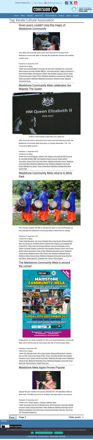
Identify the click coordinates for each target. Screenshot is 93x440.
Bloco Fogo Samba (55, 241)
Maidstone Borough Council (57, 161)
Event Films (39, 16)
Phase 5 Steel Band (44, 166)
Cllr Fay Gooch (27, 243)
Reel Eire (62, 410)
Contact (75, 16)
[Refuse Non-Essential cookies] (91, 431)
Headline (49, 402)
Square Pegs (23, 169)
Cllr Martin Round (38, 243)
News (23, 16)
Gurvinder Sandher (30, 248)
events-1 (36, 402)
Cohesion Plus (59, 69)
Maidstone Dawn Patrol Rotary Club (40, 253)
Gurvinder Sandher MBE (28, 159)
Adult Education (29, 241)
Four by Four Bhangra (58, 246)
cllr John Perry (49, 69)
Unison (50, 258)
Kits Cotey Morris (41, 161)
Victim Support (58, 258)
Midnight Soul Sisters (30, 166)
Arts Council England (30, 69)
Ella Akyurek (37, 74)
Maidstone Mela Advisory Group (29, 256)
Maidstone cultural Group (57, 76)
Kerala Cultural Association (27, 251)
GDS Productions (55, 405)
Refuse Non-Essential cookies (44, 432)
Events (31, 402)
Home (16, 16)
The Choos (69, 410)
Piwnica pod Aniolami (52, 410)
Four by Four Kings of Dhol (36, 356)
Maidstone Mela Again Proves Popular (42, 367)
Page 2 (22, 417)
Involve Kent (41, 248)
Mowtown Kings (59, 79)
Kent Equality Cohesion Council (58, 74)
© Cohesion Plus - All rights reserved (38, 436)
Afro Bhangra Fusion (30, 353)
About (69, 16)
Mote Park (22, 363)
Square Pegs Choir (43, 363)
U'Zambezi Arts (43, 258)
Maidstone (45, 76)
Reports (30, 16)
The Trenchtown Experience (28, 412)
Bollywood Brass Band (58, 353)
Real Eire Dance (31, 363)
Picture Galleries (50, 16)
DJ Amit (24, 356)
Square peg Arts (32, 258)
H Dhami (44, 74)
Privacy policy (58, 432)
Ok (32, 432)
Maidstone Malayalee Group (39, 164)
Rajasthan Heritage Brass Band (61, 166)
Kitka (45, 407)
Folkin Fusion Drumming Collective (39, 246)
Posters (61, 16)
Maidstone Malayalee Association (42, 79)
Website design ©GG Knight (57, 436)
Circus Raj (41, 69)
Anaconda (27, 405)
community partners (53, 71)
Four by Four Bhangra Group (40, 405)
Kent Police (69, 248)
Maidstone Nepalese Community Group (52, 256)
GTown (48, 356)
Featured (43, 402)
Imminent (22, 407)
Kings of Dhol (36, 76)
